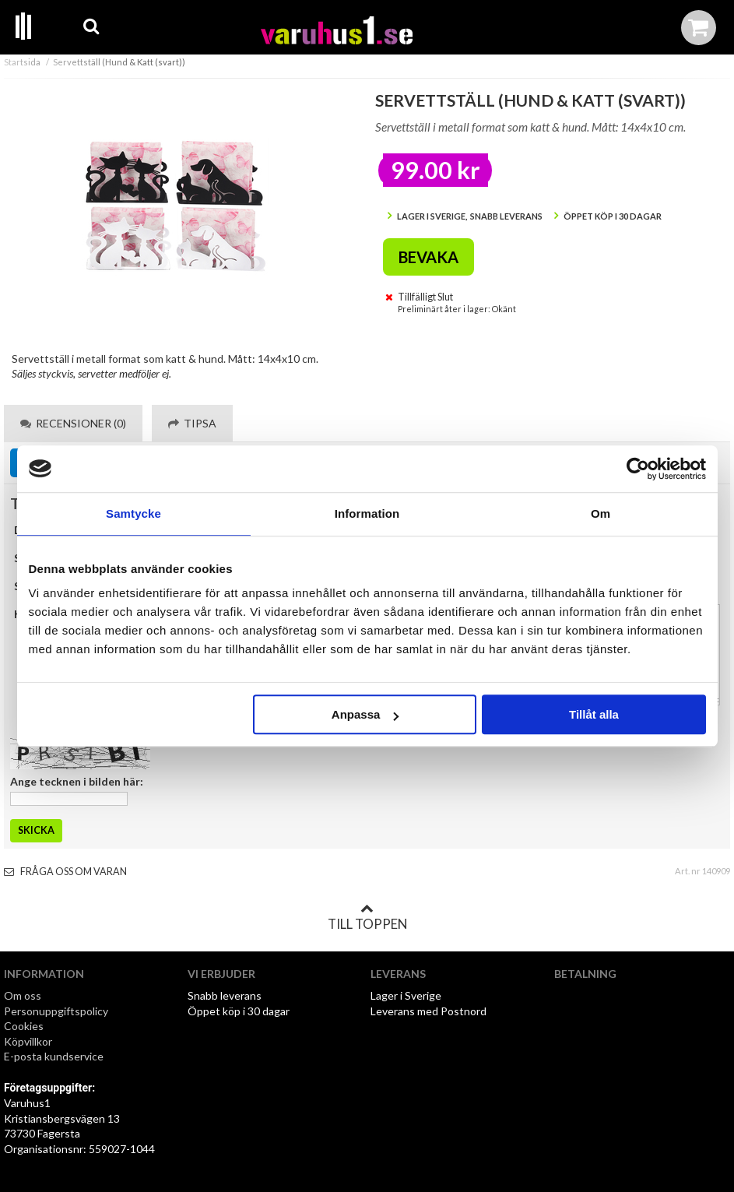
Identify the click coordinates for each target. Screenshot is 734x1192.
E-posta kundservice (55, 1056)
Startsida (22, 62)
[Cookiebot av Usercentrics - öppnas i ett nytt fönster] (638, 468)
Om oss (22, 995)
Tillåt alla (594, 714)
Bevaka (428, 257)
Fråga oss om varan (65, 871)
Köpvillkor (28, 1041)
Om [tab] (600, 513)
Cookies (24, 1025)
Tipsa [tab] (192, 423)
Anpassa (365, 714)
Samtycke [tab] (133, 513)
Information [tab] (367, 513)
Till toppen (367, 917)
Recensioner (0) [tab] (73, 423)
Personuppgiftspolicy (56, 1011)
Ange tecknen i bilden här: (76, 781)
